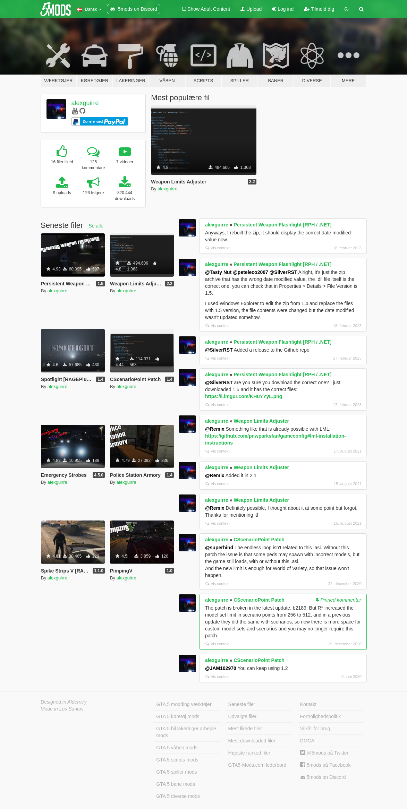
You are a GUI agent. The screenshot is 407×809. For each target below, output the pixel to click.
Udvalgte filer (242, 716)
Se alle (95, 226)
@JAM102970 (220, 668)
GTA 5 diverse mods (178, 796)
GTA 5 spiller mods (176, 772)
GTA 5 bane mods (175, 784)
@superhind (219, 547)
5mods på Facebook (325, 765)
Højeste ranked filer (249, 753)
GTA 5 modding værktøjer (183, 704)
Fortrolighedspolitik (320, 716)
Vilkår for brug (315, 728)
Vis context (217, 248)
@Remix (214, 429)
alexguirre (85, 103)
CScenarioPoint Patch (259, 539)
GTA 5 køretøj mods (177, 716)
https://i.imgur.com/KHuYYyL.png (243, 396)
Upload (251, 9)
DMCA (307, 740)
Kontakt (308, 704)
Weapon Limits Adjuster (261, 421)
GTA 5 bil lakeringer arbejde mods (186, 732)
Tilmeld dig (319, 9)
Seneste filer (241, 704)
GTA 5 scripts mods (177, 760)
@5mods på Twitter (324, 753)
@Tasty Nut (218, 272)
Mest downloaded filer (251, 740)
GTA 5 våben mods (176, 747)
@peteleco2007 (250, 272)
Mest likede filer (245, 728)
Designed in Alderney (64, 702)
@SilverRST (283, 272)
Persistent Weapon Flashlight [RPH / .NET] (282, 224)
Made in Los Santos (62, 709)
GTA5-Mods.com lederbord (257, 765)
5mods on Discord (323, 777)
